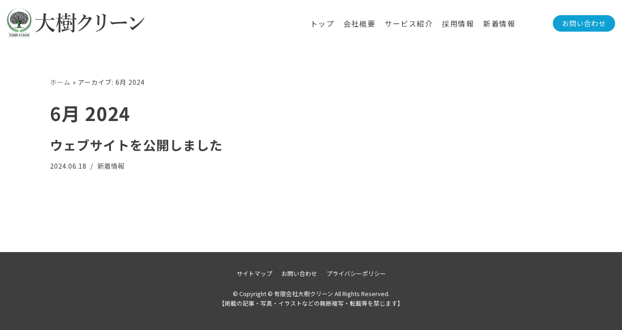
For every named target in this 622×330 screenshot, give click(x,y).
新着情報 (499, 23)
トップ (322, 23)
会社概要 (359, 23)
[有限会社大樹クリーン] (75, 23)
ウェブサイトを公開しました (136, 145)
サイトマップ (254, 273)
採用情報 (458, 23)
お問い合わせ (584, 23)
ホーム (60, 82)
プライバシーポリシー (356, 273)
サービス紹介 (409, 23)
